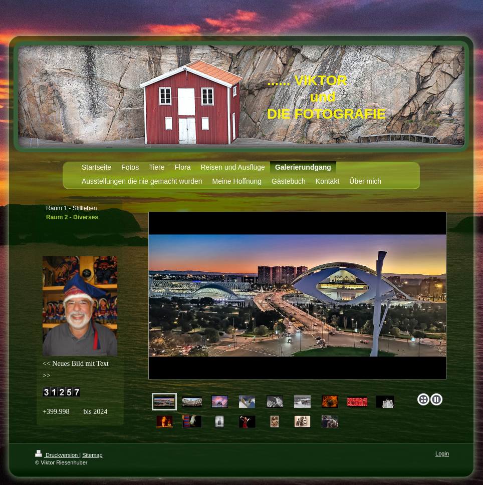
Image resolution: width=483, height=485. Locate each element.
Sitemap (92, 455)
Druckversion (57, 455)
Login (442, 453)
